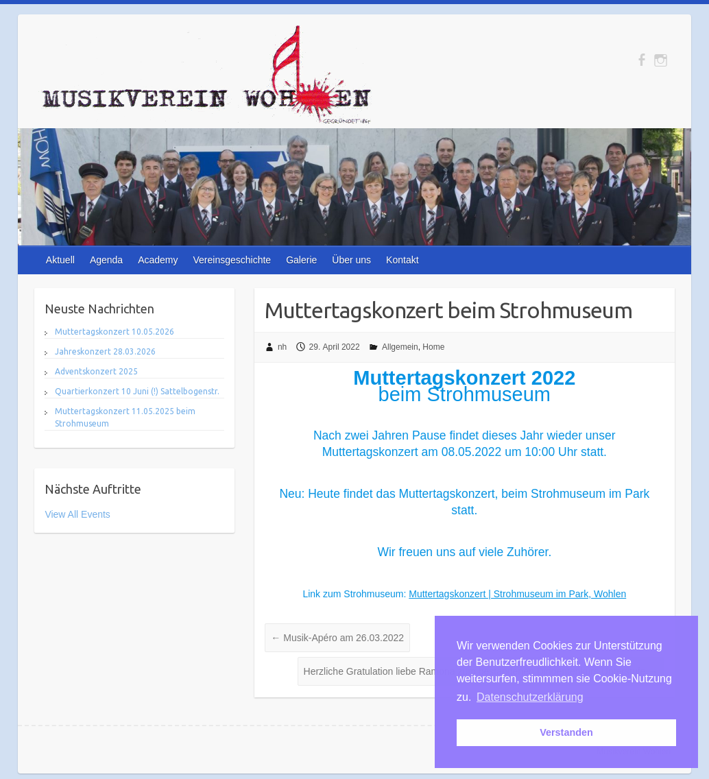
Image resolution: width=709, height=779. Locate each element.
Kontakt (402, 259)
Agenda (106, 259)
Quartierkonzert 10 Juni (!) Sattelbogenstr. (137, 391)
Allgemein (400, 347)
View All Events (77, 514)
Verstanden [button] (566, 732)
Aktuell (60, 259)
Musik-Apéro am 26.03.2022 (337, 637)
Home (433, 347)
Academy (158, 259)
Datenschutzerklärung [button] (530, 697)
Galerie (301, 259)
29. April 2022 (334, 347)
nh (282, 347)
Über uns (351, 259)
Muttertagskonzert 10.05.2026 (114, 331)
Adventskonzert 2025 (96, 371)
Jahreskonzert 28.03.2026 (105, 351)
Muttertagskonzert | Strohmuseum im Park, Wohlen (517, 593)
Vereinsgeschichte (232, 259)
